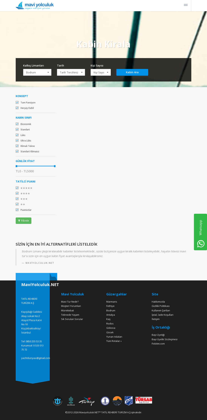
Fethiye (110, 306)
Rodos (110, 323)
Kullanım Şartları (161, 310)
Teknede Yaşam (70, 314)
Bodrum (110, 310)
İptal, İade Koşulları (162, 314)
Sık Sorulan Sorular (72, 319)
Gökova (110, 328)
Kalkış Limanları (33, 65)
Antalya (110, 314)
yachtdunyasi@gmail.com (35, 358)
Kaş (108, 319)
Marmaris (111, 301)
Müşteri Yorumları (71, 306)
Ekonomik (23, 124)
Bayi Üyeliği (158, 334)
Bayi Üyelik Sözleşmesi (164, 339)
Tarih (60, 65)
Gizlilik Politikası (161, 306)
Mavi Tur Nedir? (70, 301)
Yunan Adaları (114, 336)
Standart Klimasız (27, 151)
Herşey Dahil (25, 108)
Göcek (110, 332)
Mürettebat (67, 310)
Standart (23, 129)
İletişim (156, 319)
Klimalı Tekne (25, 146)
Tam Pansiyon (25, 102)
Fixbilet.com (158, 343)
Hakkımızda (158, 301)
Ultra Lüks (23, 140)
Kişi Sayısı (97, 65)
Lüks (20, 135)
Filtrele (23, 220)
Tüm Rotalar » (114, 341)
